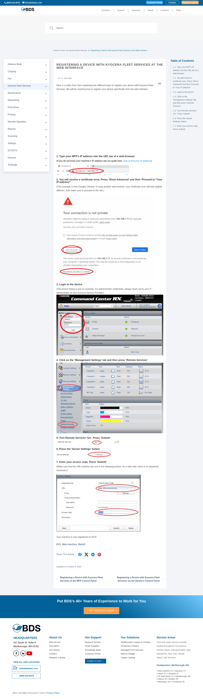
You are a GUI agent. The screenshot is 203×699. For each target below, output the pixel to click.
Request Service (93, 642)
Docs (63, 50)
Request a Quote (190, 3)
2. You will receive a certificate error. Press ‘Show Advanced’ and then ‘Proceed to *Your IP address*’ (185, 83)
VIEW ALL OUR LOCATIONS (26, 662)
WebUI (81, 544)
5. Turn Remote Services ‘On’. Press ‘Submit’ (184, 112)
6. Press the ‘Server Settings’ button (182, 120)
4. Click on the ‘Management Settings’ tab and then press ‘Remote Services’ (184, 101)
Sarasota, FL (173, 674)
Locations (164, 10)
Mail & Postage (128, 654)
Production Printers (130, 646)
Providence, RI (179, 682)
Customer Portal (154, 3)
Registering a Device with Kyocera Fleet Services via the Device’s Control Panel (140, 579)
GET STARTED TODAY (101, 610)
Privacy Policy (52, 693)
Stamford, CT (180, 671)
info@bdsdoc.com (28, 668)
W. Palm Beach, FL (166, 676)
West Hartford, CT (165, 671)
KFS (58, 544)
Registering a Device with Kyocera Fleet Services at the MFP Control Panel (79, 579)
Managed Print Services (132, 650)
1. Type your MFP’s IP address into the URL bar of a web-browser (185, 70)
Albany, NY (163, 679)
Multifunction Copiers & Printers (135, 642)
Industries (136, 10)
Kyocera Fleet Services (78, 50)
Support (120, 10)
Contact (172, 3)
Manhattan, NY (164, 682)
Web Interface (69, 544)
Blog (178, 10)
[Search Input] (105, 28)
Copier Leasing (128, 657)
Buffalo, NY (173, 679)
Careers (53, 654)
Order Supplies (92, 646)
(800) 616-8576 (13, 3)
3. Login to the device (184, 92)
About (150, 10)
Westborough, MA (182, 676)
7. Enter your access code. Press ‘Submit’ (185, 127)
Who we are (54, 642)
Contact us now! (94, 661)
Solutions (106, 10)
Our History (54, 650)
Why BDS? (54, 646)
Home (56, 50)
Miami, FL (162, 674)
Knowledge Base (93, 650)
